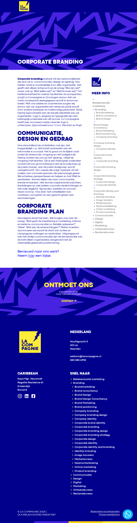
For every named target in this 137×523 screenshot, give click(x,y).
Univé (57, 125)
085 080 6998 (78, 360)
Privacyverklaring (109, 515)
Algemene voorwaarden (105, 511)
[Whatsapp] (128, 514)
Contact (68, 301)
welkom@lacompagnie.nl (85, 356)
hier (31, 255)
